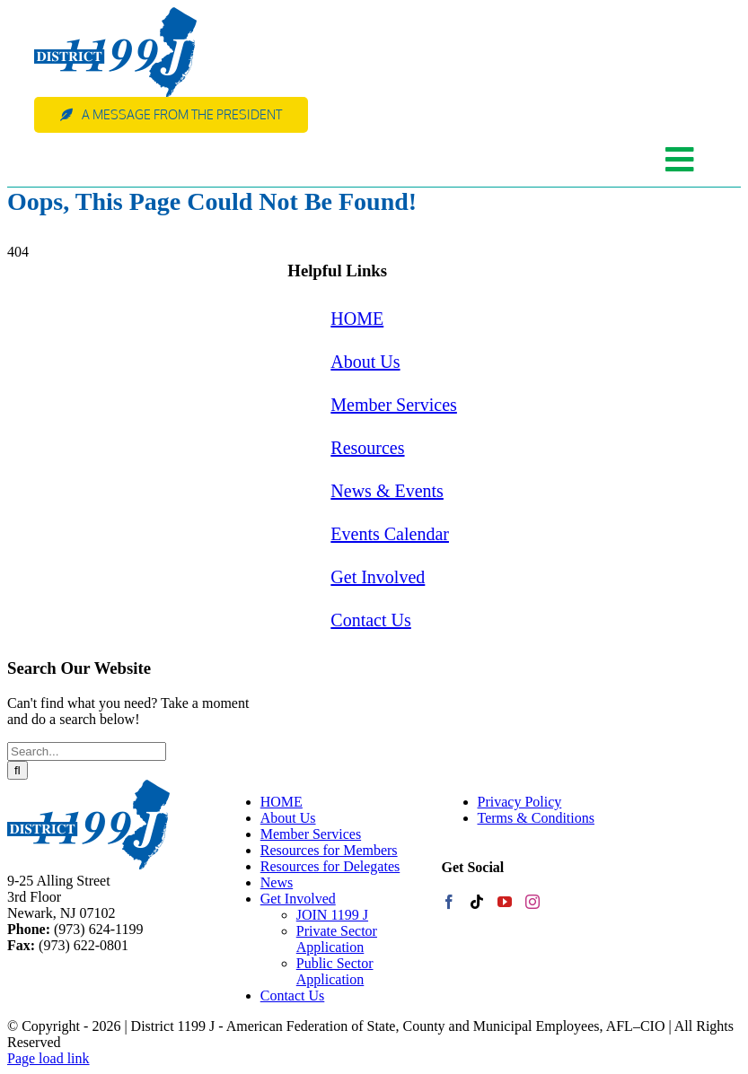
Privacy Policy (520, 801)
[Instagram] (532, 902)
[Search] (17, 770)
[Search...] (86, 751)
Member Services (393, 405)
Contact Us (370, 620)
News (276, 882)
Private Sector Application (336, 939)
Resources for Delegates (330, 866)
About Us (365, 361)
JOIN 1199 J (332, 914)
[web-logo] (115, 14)
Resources (367, 448)
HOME (356, 318)
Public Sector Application (335, 971)
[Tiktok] (477, 902)
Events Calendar (389, 534)
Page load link (48, 1058)
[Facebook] (449, 902)
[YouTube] (504, 902)
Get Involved (377, 577)
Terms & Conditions (536, 817)
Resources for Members (329, 850)
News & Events (387, 491)
